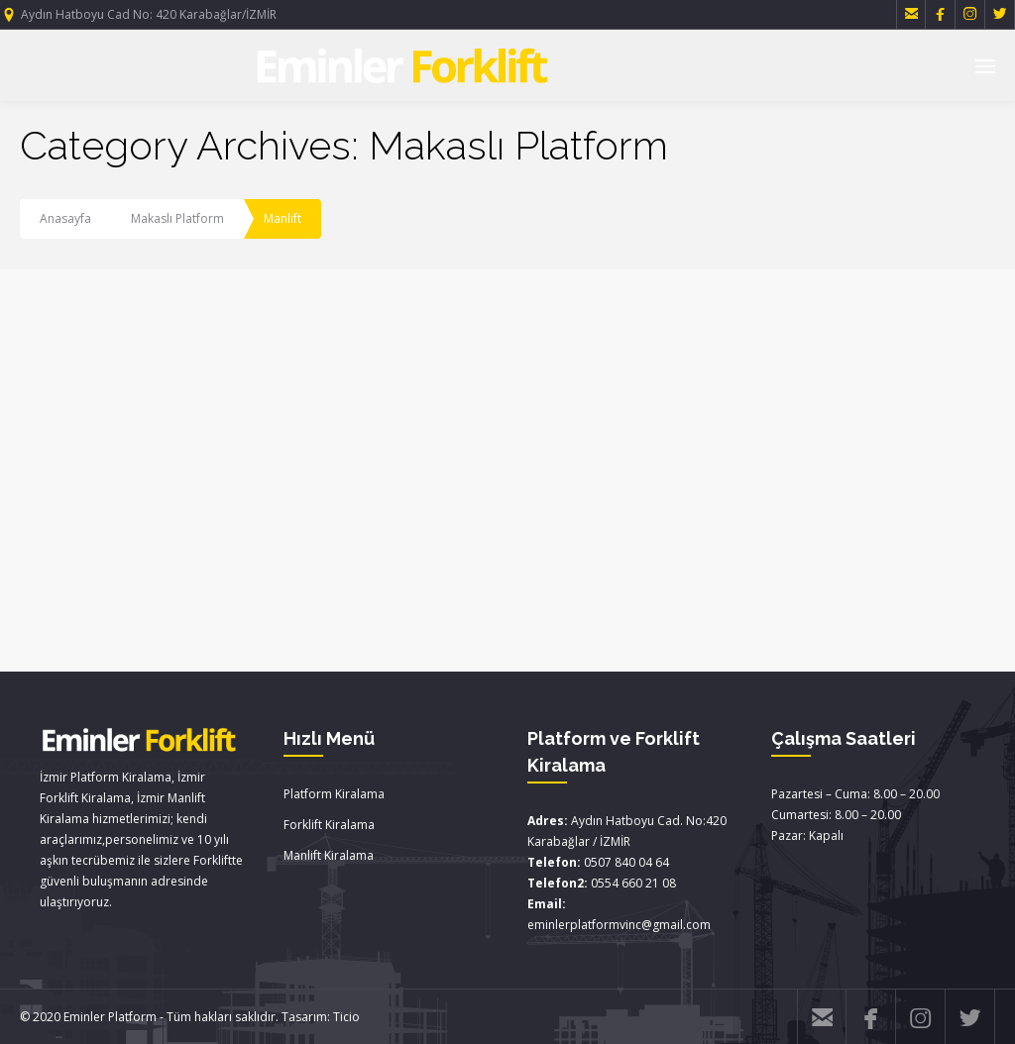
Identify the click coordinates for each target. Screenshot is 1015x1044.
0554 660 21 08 (633, 883)
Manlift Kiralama (328, 855)
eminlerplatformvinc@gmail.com (619, 924)
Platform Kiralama (334, 793)
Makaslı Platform (177, 218)
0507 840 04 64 (626, 862)
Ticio (346, 1016)
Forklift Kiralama (329, 824)
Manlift (282, 218)
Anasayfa (65, 218)
